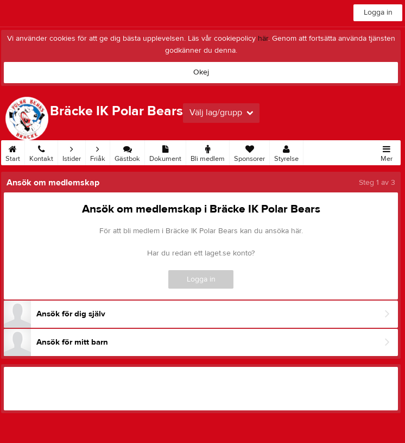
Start (12, 151)
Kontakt (41, 151)
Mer (387, 151)
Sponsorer (249, 151)
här (263, 38)
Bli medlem (208, 151)
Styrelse (286, 151)
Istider (71, 151)
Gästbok (127, 151)
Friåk (97, 151)
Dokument (165, 151)
